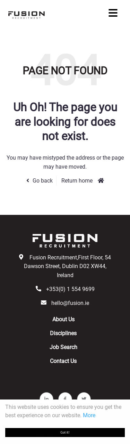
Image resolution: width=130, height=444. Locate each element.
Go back (43, 180)
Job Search (63, 347)
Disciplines (63, 333)
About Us (63, 319)
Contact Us (63, 361)
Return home (77, 180)
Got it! (65, 432)
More (89, 415)
